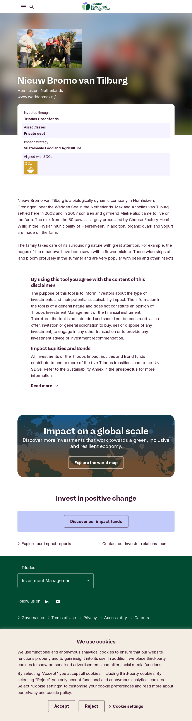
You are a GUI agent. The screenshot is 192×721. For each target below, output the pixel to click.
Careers (139, 617)
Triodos (28, 567)
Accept (62, 706)
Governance (30, 617)
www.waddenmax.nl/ (36, 96)
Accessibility (113, 617)
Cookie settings (127, 706)
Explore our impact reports (43, 543)
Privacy (88, 617)
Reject (93, 706)
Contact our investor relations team (132, 543)
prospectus (127, 369)
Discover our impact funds (96, 521)
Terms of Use (61, 617)
